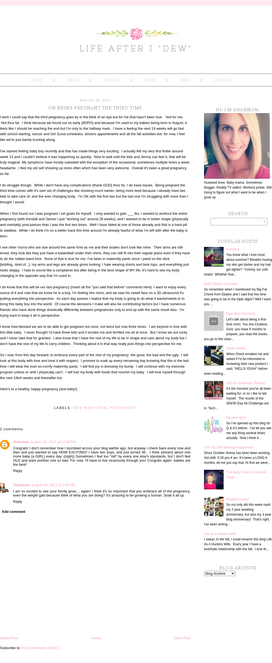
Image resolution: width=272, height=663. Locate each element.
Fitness (112, 80)
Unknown (21, 442)
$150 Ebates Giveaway (220, 284)
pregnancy (123, 408)
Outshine (232, 249)
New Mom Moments (240, 314)
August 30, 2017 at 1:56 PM (53, 485)
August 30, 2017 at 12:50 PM (53, 442)
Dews (73, 80)
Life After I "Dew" (136, 48)
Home (36, 80)
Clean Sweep (236, 348)
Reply (17, 471)
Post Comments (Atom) (40, 648)
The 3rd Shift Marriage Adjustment (229, 447)
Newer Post (9, 638)
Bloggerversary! (237, 499)
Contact (223, 80)
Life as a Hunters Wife (220, 534)
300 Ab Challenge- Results (245, 383)
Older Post (182, 638)
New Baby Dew (90, 408)
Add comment (14, 512)
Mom (185, 80)
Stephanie (21, 485)
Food (150, 80)
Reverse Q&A (236, 418)
